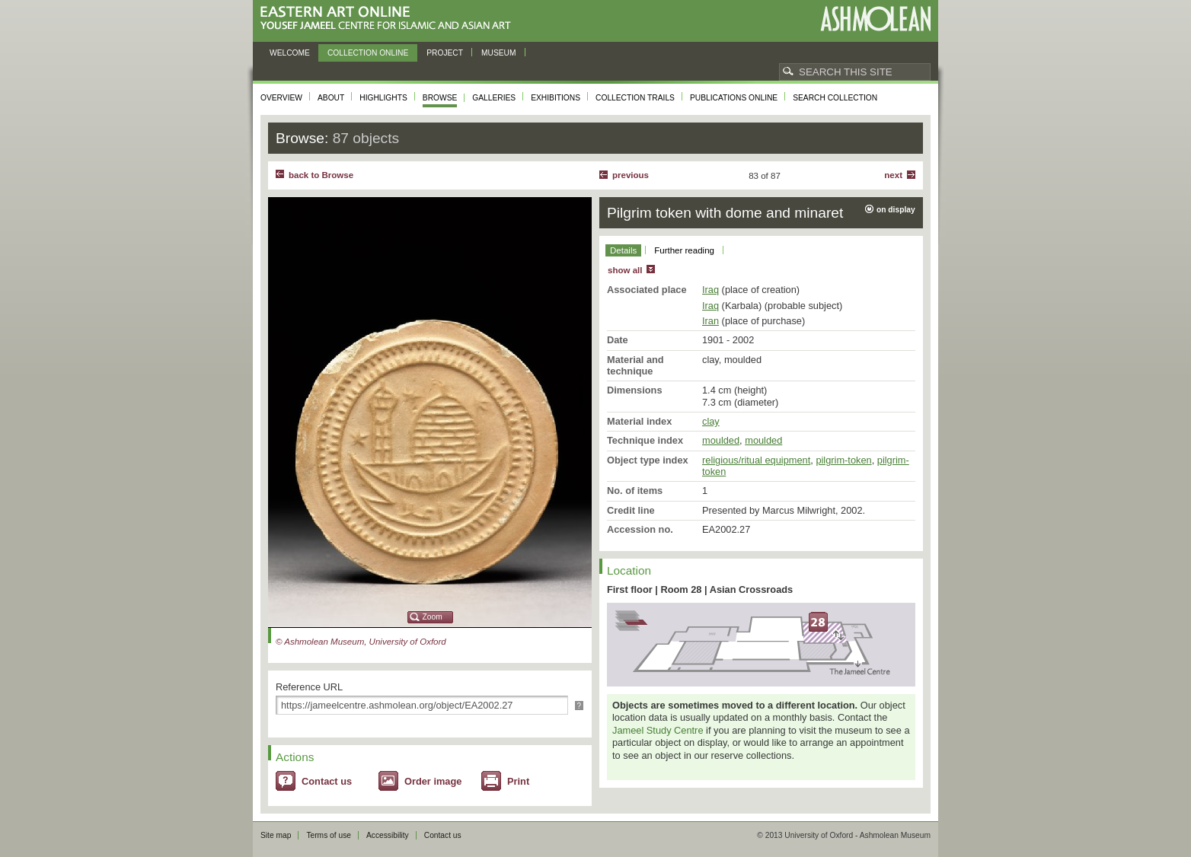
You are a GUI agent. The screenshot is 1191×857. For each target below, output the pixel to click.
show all (625, 270)
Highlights (383, 98)
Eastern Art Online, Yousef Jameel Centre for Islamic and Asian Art (389, 18)
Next (893, 175)
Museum (498, 53)
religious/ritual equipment (756, 460)
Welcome (290, 53)
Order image (432, 781)
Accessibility (387, 835)
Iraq (710, 289)
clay (711, 421)
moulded (720, 440)
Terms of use (328, 835)
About (331, 98)
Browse (440, 98)
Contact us (327, 781)
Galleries (494, 98)
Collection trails (635, 98)
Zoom (432, 617)
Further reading (684, 250)
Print (518, 781)
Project (444, 53)
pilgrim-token (843, 460)
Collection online (367, 53)
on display (895, 209)
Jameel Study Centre (658, 730)
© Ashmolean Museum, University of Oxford (361, 641)
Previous (630, 175)
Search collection (835, 98)
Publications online (734, 98)
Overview (281, 98)
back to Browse (321, 175)
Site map (275, 835)
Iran (710, 321)
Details (623, 250)
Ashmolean (875, 18)
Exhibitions (555, 98)
